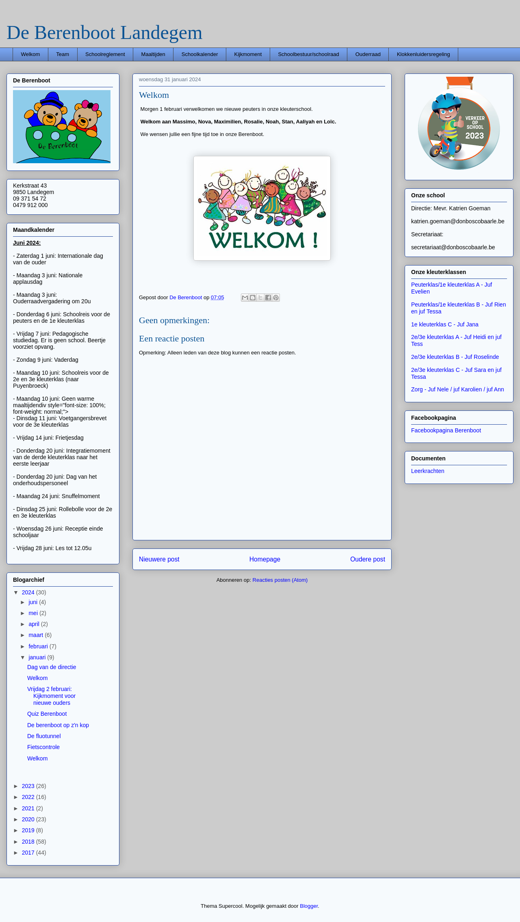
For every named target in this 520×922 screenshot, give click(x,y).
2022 (29, 797)
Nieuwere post (159, 559)
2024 (29, 592)
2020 (29, 819)
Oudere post (367, 559)
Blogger (309, 906)
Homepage (264, 559)
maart (36, 635)
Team (62, 54)
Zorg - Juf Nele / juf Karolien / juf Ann (457, 389)
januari (37, 657)
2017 (29, 852)
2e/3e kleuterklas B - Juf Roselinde (455, 357)
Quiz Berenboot (47, 713)
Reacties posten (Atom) (280, 580)
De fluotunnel (44, 736)
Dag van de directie (51, 667)
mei (33, 613)
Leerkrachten (427, 471)
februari (38, 646)
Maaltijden (153, 54)
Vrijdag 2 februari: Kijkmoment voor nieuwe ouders (51, 696)
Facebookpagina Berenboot (446, 430)
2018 (29, 841)
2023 (29, 786)
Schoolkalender (200, 54)
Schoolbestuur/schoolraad (308, 54)
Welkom (30, 54)
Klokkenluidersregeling (423, 54)
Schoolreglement (105, 54)
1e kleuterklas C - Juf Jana (445, 324)
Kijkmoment (248, 54)
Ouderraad (368, 54)
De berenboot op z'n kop (58, 725)
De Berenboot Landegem (104, 32)
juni (33, 602)
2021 (29, 808)
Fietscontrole (43, 747)
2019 (29, 830)
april (34, 624)
